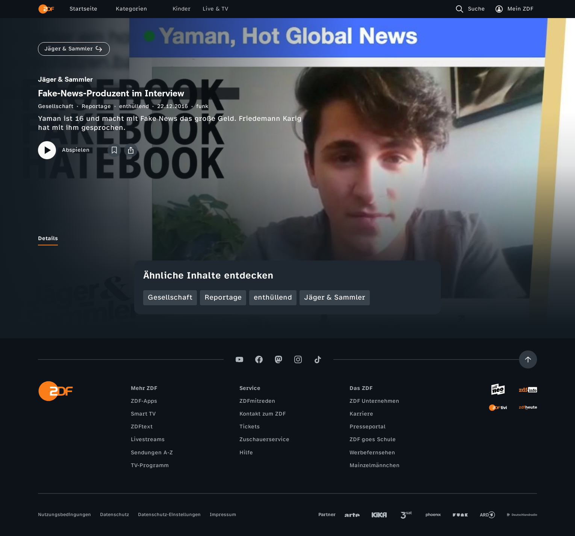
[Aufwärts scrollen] (528, 359)
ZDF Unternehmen (374, 401)
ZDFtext (142, 426)
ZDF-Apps (144, 401)
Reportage (96, 106)
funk (202, 106)
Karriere (361, 414)
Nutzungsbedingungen (64, 514)
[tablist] (287, 238)
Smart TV (143, 414)
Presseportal (368, 426)
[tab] (48, 238)
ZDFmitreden (257, 401)
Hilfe (246, 452)
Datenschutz (114, 514)
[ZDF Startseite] (46, 9)
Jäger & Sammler (334, 297)
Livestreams (148, 439)
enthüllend (134, 106)
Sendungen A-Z (152, 452)
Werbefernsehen (372, 452)
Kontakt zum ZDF (262, 414)
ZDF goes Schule (373, 439)
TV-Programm (150, 465)
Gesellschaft (55, 106)
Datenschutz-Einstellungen (169, 514)
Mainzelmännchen (374, 465)
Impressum (223, 514)
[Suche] (472, 9)
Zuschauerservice (264, 439)
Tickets (249, 426)
